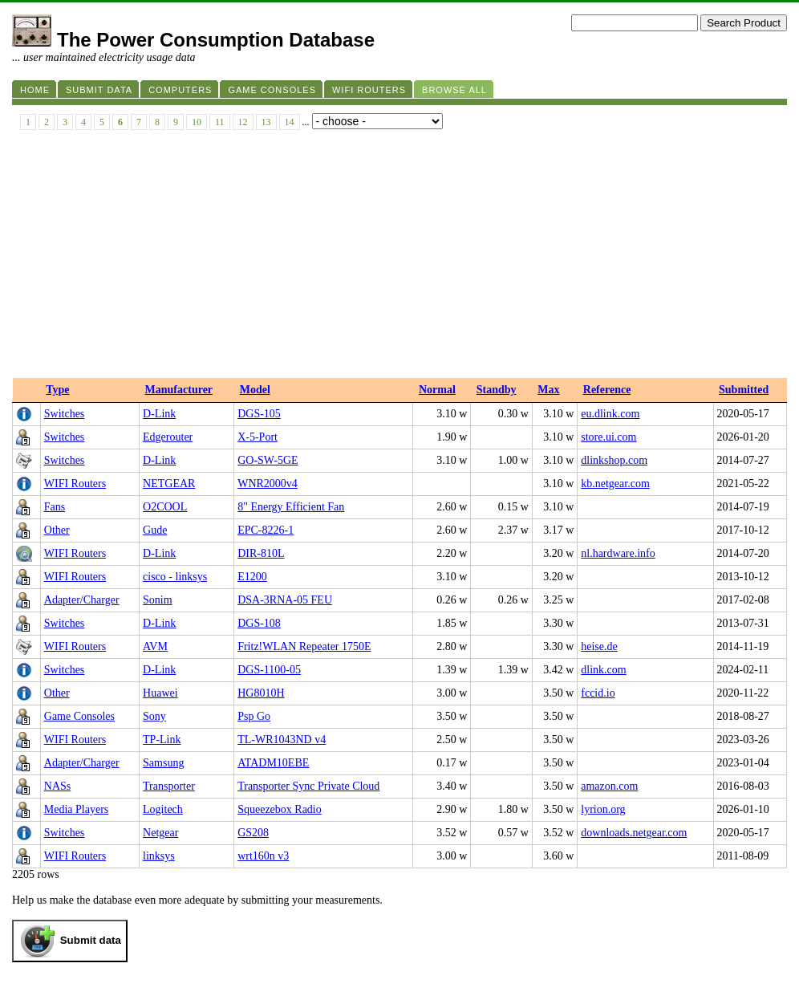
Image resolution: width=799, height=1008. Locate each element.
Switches (64, 414)
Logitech (163, 809)
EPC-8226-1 (265, 530)
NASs (57, 786)
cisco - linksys (175, 577)
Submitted (744, 390)
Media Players (76, 809)
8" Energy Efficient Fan (290, 507)
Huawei (160, 693)
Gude (155, 530)
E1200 (252, 577)
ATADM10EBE (273, 763)
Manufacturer (179, 390)
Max (548, 390)
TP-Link (161, 740)
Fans (54, 507)
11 (220, 122)
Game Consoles (79, 716)
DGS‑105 (259, 414)
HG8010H (260, 693)
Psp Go (253, 716)
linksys (159, 856)
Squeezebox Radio (279, 809)
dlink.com (603, 670)
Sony (154, 716)
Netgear (160, 833)
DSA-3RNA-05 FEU (284, 600)
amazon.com (609, 786)
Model (255, 390)
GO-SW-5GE (267, 460)
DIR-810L (260, 553)
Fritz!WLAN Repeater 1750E (304, 646)
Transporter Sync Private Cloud (308, 786)
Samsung (163, 763)
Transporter (169, 786)
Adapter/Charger (82, 600)
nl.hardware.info (618, 553)
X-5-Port (257, 437)
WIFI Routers (75, 484)
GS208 (253, 833)
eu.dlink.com (610, 414)
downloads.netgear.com (634, 833)
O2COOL (165, 507)
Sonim (157, 600)
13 (266, 122)
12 (243, 122)
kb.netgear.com (615, 484)
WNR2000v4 (267, 484)
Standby (497, 390)
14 (289, 122)
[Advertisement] (399, 257)
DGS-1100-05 (269, 670)
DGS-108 (259, 623)
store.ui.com (608, 437)
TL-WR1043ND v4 (281, 740)
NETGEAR (169, 484)
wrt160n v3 (263, 856)
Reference (607, 390)
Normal (437, 390)
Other (57, 530)
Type (57, 390)
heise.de (599, 646)
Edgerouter (168, 437)
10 (196, 122)
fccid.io (597, 693)
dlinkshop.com (614, 460)
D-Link (159, 414)
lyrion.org (603, 809)
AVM (155, 646)
